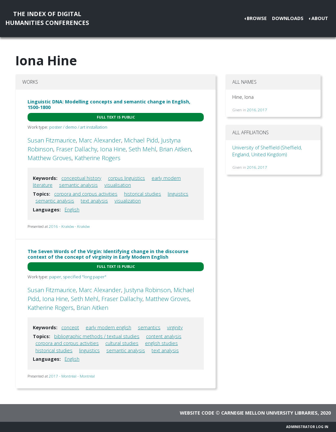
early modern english (108, 327)
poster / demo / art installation (78, 127)
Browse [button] (257, 18)
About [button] (319, 18)
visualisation (117, 185)
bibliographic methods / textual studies (96, 336)
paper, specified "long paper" (77, 277)
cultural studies (121, 343)
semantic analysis (78, 185)
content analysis (163, 336)
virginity (175, 327)
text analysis (94, 201)
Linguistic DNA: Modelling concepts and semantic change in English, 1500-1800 (109, 104)
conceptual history (81, 178)
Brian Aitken (175, 149)
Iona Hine (113, 149)
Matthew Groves (50, 158)
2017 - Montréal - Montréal (72, 376)
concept (70, 327)
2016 (251, 109)
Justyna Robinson (147, 290)
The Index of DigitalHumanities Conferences (47, 18)
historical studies (142, 194)
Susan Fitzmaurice (52, 140)
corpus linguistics (126, 178)
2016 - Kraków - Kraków (69, 226)
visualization (128, 201)
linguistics (178, 194)
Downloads (288, 18)
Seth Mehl (142, 149)
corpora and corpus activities (85, 194)
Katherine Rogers (97, 158)
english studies (161, 343)
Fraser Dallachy (76, 149)
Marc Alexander (100, 140)
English (72, 209)
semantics (149, 327)
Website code (197, 413)
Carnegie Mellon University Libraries (269, 413)
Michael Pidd (141, 140)
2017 (262, 109)
